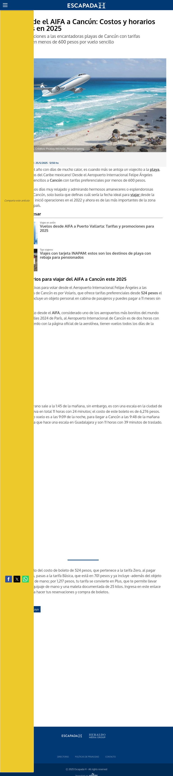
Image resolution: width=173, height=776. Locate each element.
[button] (5, 5)
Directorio (63, 756)
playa (35, 609)
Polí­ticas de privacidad (87, 756)
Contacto (110, 756)
